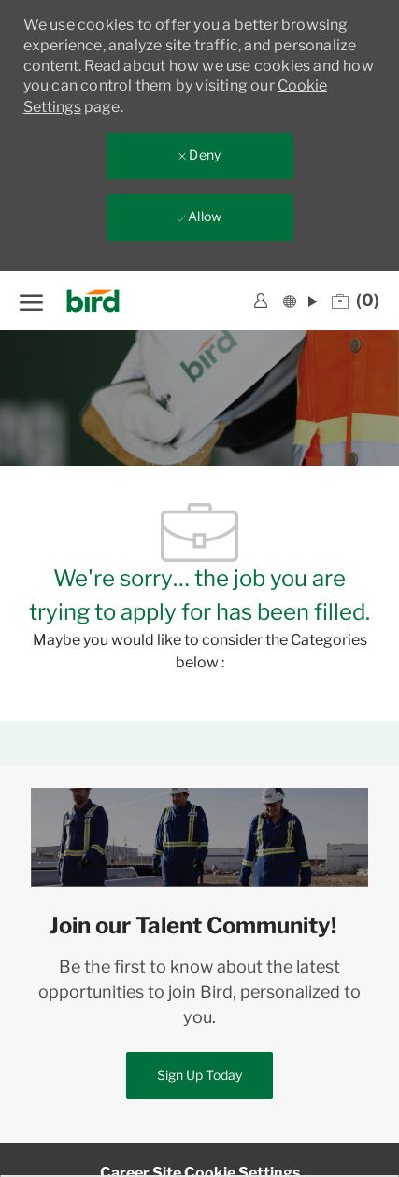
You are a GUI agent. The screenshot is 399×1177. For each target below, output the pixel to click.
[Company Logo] (98, 301)
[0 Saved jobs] (355, 300)
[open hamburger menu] (31, 300)
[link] (260, 300)
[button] (300, 300)
